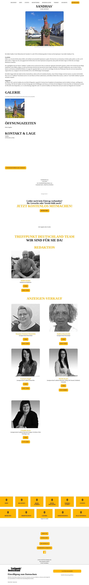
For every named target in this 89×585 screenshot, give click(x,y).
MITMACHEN (75, 2)
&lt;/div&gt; (44, 358)
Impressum (15, 582)
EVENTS (27, 2)
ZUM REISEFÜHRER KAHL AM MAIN (15, 167)
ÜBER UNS (44, 533)
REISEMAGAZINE (46, 2)
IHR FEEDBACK (44, 543)
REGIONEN (13, 2)
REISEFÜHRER (35, 2)
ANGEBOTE (64, 2)
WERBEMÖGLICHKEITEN (44, 547)
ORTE (20, 2)
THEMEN (56, 2)
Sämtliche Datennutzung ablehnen (67, 574)
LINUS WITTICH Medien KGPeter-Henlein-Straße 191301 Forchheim (44, 561)
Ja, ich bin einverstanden (67, 571)
